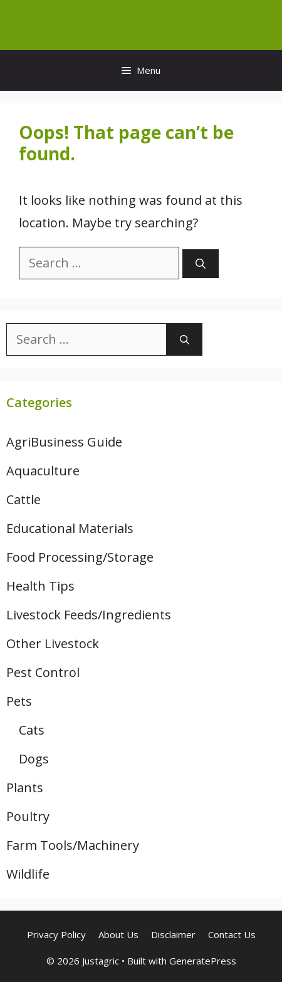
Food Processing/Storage (80, 557)
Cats (31, 729)
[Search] (200, 263)
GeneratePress (202, 960)
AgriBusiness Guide (64, 441)
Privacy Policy (56, 934)
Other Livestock (52, 643)
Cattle (23, 499)
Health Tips (40, 585)
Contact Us (232, 934)
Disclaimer (173, 934)
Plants (24, 787)
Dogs (34, 758)
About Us (118, 934)
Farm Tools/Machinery (72, 845)
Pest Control (43, 672)
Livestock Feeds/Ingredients (88, 614)
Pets (19, 701)
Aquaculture (43, 470)
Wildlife (28, 874)
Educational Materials (69, 528)
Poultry (28, 816)
